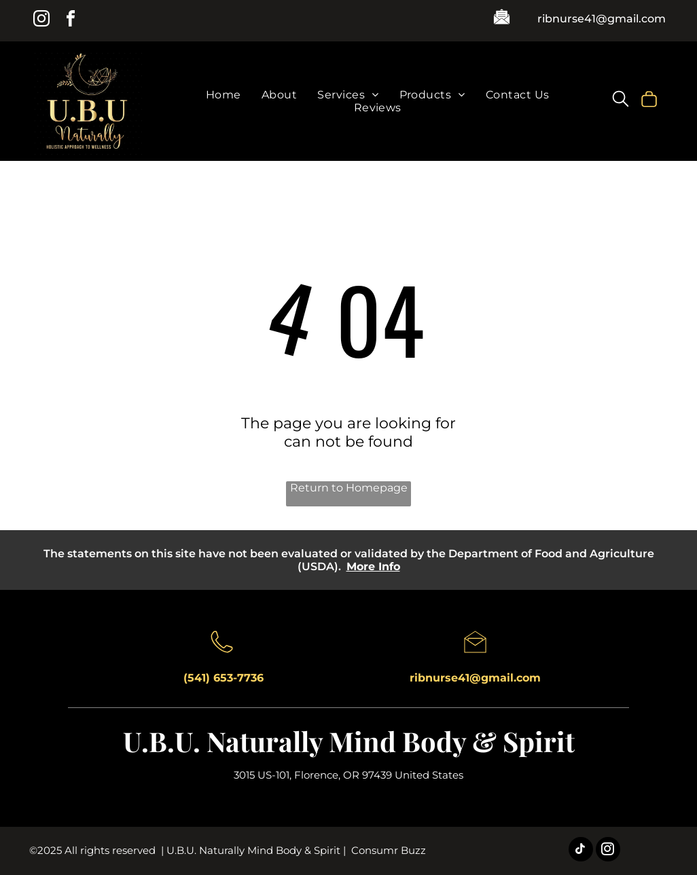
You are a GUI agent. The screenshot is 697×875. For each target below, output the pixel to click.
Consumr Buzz (388, 850)
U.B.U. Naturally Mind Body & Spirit (349, 741)
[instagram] (41, 21)
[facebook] (70, 21)
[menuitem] (223, 94)
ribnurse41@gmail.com (601, 18)
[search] (620, 100)
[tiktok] (581, 851)
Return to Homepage (349, 487)
